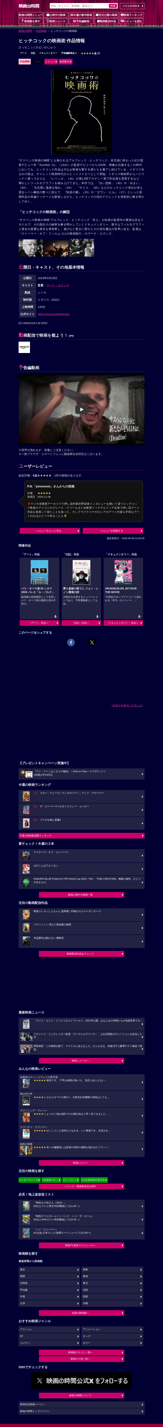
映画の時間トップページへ (35, 1411)
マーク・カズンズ (57, 285)
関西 (22, 1276)
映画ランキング (131, 14)
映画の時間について (80, 1395)
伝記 (33, 53)
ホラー (86, 1343)
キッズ (86, 1336)
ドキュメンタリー (48, 53)
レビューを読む (131, 21)
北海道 (24, 1283)
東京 (22, 1269)
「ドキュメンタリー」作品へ (122, 622)
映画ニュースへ (80, 1060)
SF (21, 1336)
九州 (22, 1303)
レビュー (50, 61)
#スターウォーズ (28, 1179)
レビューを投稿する (112, 530)
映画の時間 (25, 30)
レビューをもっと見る (49, 530)
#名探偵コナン (50, 1179)
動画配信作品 (106, 21)
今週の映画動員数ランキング (35, 835)
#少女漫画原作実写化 (93, 1179)
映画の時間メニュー (31, 14)
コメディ (25, 1343)
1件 (91, 53)
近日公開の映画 (106, 14)
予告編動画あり (69, 53)
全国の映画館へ (80, 1313)
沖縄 (85, 1303)
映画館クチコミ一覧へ (80, 1352)
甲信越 (24, 1290)
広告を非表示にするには (127, 705)
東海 (85, 1276)
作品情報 (41, 30)
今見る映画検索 (131, 6)
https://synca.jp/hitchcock (53, 314)
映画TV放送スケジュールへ (80, 1245)
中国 (22, 1296)
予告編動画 (81, 21)
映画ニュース (55, 21)
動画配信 (64, 61)
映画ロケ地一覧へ (80, 1358)
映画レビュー (80, 1162)
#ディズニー (70, 1179)
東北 (85, 1283)
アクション (26, 1329)
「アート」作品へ (38, 622)
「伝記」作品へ (80, 622)
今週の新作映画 (81, 14)
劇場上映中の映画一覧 (80, 894)
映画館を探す (30, 21)
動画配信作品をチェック (80, 953)
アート (23, 53)
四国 (85, 1296)
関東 (85, 1269)
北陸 (85, 1290)
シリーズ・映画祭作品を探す (80, 1186)
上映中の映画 (55, 14)
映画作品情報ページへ (32, 1404)
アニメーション (91, 1329)
